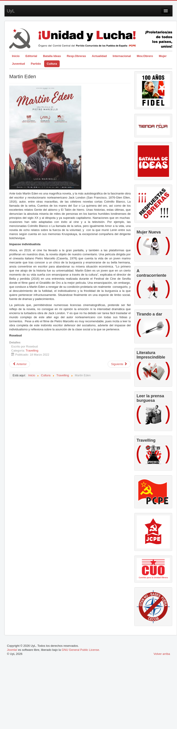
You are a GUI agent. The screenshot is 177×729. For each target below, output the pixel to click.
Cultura (52, 63)
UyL (11, 10)
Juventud (18, 63)
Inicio (16, 56)
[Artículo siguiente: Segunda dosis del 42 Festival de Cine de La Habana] (119, 364)
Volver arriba (162, 654)
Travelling (32, 350)
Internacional (122, 56)
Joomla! (12, 649)
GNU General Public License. (81, 649)
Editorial (31, 56)
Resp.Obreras (76, 56)
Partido (36, 63)
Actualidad (99, 56)
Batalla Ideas (52, 56)
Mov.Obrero (145, 56)
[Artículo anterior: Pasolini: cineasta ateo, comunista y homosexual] (19, 364)
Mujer (163, 56)
